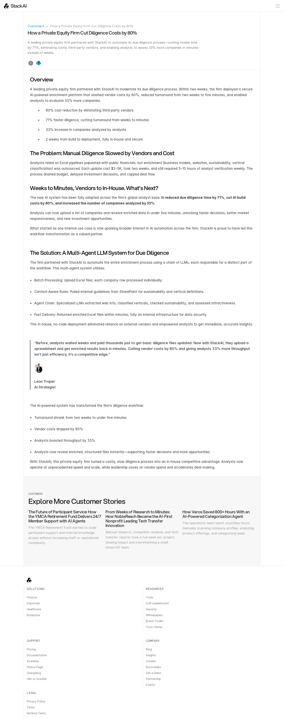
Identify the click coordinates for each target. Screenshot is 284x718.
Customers (36, 26)
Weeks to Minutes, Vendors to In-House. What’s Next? (230, 124)
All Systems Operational (218, 712)
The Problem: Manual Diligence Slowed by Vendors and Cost (231, 115)
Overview (214, 107)
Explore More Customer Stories (225, 139)
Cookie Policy (39, 708)
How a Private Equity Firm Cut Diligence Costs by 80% (231, 101)
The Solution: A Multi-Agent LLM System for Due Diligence (232, 132)
